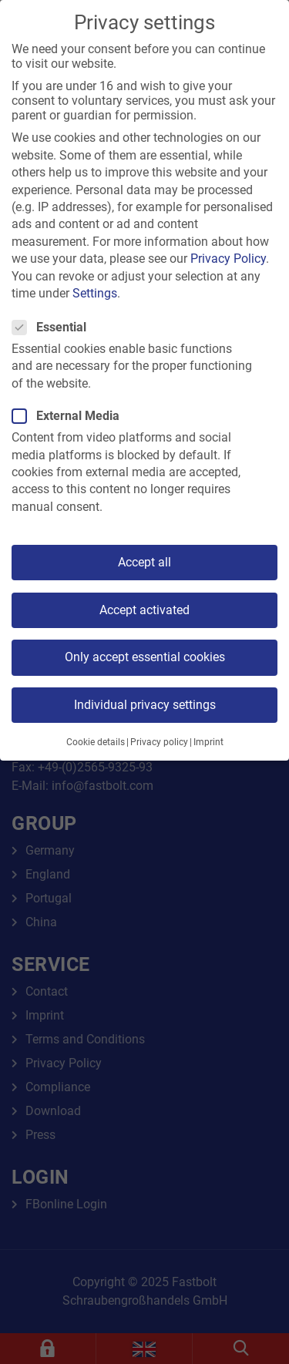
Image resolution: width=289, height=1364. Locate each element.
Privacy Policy (228, 258)
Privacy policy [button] (159, 742)
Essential (54, 327)
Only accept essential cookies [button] (145, 657)
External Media (70, 415)
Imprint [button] (208, 742)
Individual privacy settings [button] (145, 704)
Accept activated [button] (144, 610)
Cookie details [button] (95, 742)
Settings (94, 293)
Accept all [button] (144, 562)
